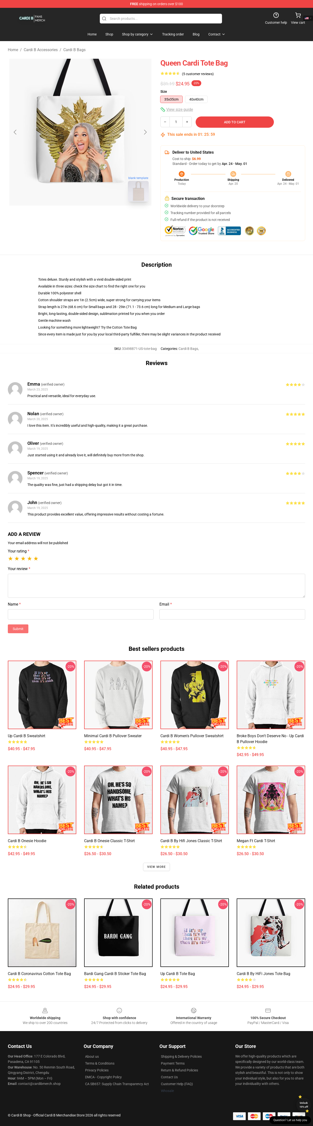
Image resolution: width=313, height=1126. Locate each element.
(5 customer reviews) (198, 74)
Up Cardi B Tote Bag (177, 973)
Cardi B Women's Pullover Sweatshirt (192, 736)
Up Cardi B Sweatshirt (26, 736)
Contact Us (169, 1077)
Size (163, 91)
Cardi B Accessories (41, 49)
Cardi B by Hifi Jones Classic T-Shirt (191, 841)
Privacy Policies (97, 1070)
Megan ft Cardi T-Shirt (256, 841)
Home (13, 49)
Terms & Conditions (99, 1063)
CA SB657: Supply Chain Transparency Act (117, 1084)
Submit (18, 629)
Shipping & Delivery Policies (181, 1056)
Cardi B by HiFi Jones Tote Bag (263, 973)
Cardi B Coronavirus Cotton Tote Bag (39, 973)
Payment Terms (173, 1063)
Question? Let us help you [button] (290, 1120)
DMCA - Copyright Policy (103, 1077)
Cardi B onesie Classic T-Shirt (109, 841)
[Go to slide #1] (67, 216)
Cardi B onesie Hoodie (27, 841)
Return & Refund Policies (179, 1070)
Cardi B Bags (74, 49)
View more (156, 867)
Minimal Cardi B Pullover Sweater (113, 736)
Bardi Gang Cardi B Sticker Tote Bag (115, 973)
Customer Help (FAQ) (177, 1084)
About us (92, 1056)
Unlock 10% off (304, 1105)
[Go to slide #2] (93, 216)
